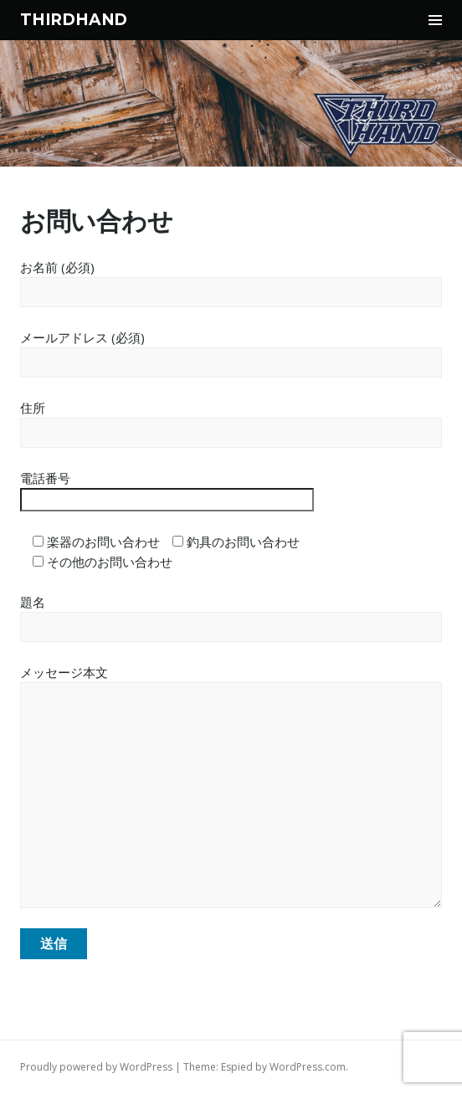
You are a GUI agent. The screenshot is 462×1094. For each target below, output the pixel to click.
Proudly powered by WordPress (96, 1067)
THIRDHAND (73, 19)
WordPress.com (308, 1067)
